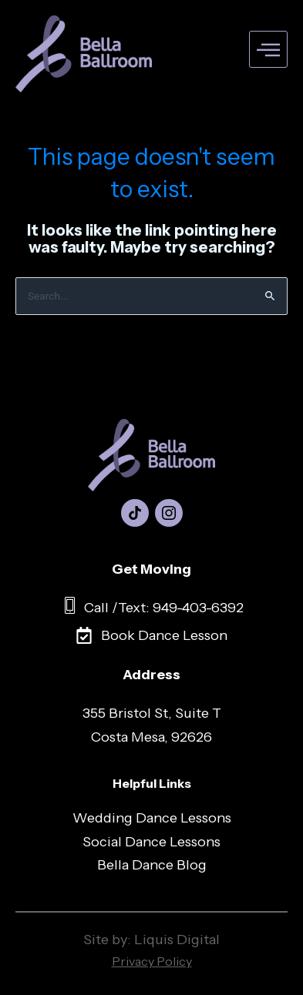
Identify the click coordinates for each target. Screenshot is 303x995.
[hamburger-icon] (268, 50)
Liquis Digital (177, 939)
